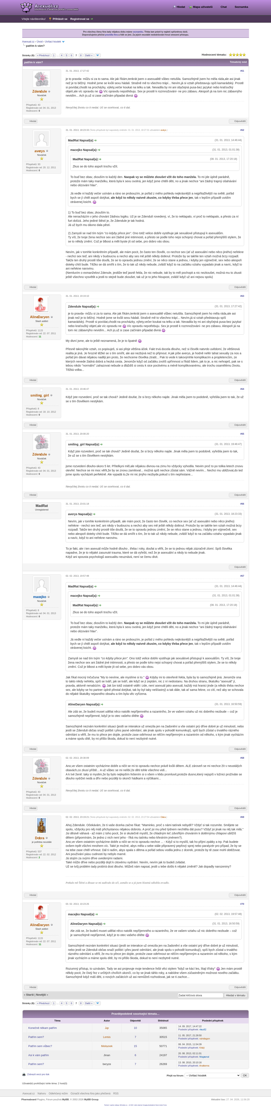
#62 (242, 130)
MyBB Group (91, 1099)
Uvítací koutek (53, 41)
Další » (88, 55)
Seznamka (241, 6)
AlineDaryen (39, 317)
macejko (39, 597)
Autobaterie (151, 1105)
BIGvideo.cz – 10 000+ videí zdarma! (131, 1105)
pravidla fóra (111, 35)
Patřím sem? (36, 1037)
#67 (242, 576)
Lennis (107, 1037)
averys (40, 151)
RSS (116, 1093)
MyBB (65, 1099)
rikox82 (202, 1029)
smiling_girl (39, 395)
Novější (41, 994)
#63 (242, 296)
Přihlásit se (60, 19)
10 (135, 1027)
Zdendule (39, 91)
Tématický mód (238, 62)
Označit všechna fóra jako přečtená (91, 1093)
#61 (242, 71)
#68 (242, 758)
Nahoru (41, 1093)
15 (135, 1046)
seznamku (138, 32)
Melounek (107, 1046)
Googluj (145, 1105)
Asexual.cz (28, 41)
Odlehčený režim (58, 1093)
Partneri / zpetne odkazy (111, 1105)
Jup (107, 1027)
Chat (224, 6)
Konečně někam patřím (42, 1027)
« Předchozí (43, 55)
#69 (242, 817)
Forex (165, 1105)
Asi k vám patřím (38, 1055)
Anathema (204, 1065)
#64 (242, 389)
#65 (242, 434)
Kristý (202, 1047)
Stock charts (159, 1105)
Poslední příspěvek (188, 1029)
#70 (242, 904)
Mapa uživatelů (203, 6)
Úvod (40, 41)
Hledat (181, 6)
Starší (30, 994)
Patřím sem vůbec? (40, 1046)
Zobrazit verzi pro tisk (38, 1074)
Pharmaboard (28, 1099)
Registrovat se (79, 19)
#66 (242, 503)
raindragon (204, 1038)
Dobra (39, 838)
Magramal (204, 1056)
